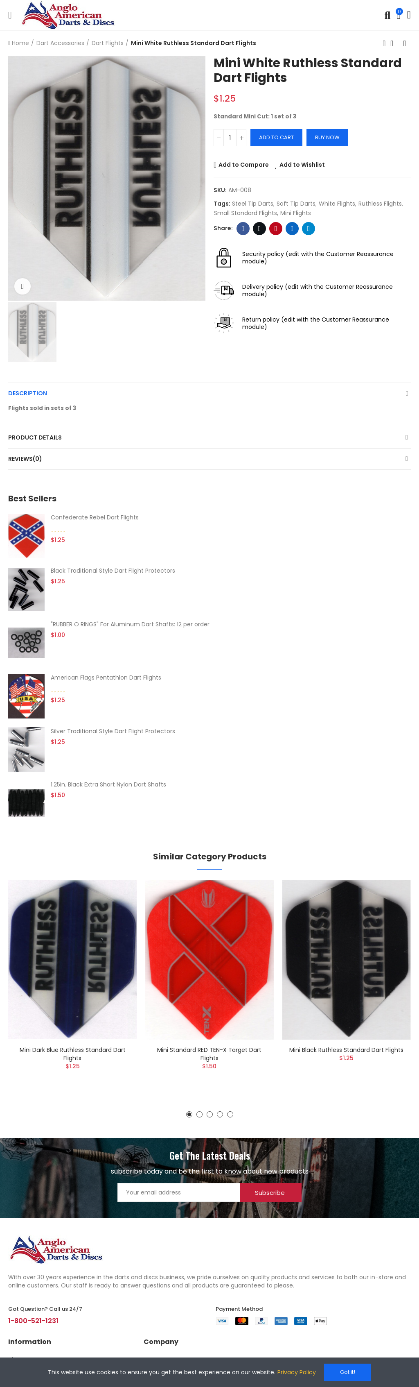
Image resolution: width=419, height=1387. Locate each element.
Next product (405, 43)
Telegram (308, 228)
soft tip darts (296, 203)
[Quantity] (230, 137)
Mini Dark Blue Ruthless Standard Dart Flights (73, 1054)
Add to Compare (244, 165)
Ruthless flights (380, 203)
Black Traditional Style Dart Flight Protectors (113, 571)
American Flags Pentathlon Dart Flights (106, 677)
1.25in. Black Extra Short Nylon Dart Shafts (108, 784)
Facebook (243, 228)
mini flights (295, 213)
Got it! (347, 1372)
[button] (189, 1114)
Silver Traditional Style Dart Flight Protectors (113, 731)
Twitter (259, 228)
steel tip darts (252, 203)
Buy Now (327, 137)
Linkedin (292, 228)
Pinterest (276, 228)
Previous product (384, 43)
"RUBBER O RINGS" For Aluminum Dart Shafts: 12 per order (130, 624)
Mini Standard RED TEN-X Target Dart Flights (209, 1054)
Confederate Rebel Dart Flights (95, 517)
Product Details (35, 437)
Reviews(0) (25, 459)
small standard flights (245, 213)
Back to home (394, 43)
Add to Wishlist (302, 165)
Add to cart (276, 137)
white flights (337, 203)
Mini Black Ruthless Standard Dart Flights (346, 1050)
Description (27, 393)
